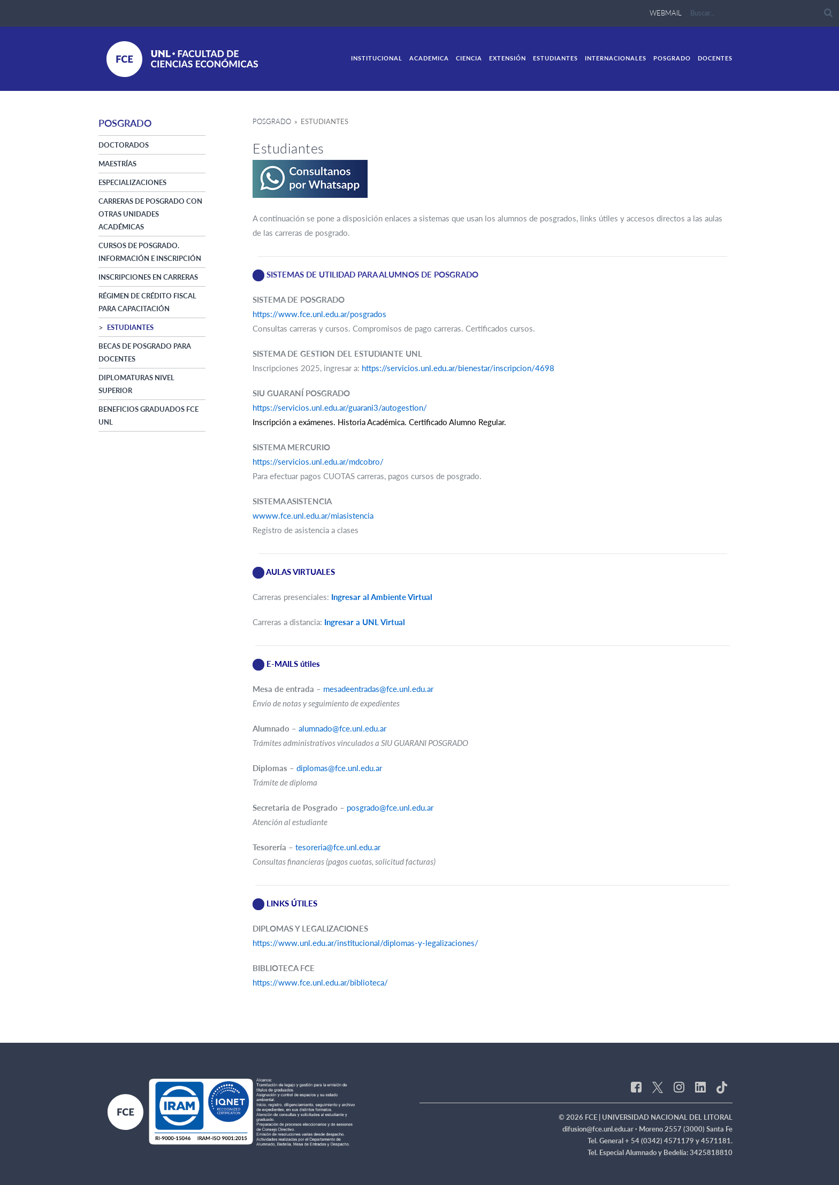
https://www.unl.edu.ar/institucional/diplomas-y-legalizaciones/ (365, 943)
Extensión (507, 58)
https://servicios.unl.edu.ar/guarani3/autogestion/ (340, 407)
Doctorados (123, 145)
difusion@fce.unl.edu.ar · (600, 1129)
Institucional (376, 58)
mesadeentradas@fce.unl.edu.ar (378, 689)
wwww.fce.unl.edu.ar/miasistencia (313, 515)
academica (429, 58)
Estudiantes (555, 58)
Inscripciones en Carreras (148, 277)
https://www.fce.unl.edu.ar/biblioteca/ (320, 982)
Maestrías (117, 163)
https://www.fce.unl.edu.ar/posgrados (319, 314)
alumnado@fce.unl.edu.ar (342, 728)
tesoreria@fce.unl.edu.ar (337, 847)
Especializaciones (132, 182)
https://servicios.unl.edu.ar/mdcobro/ (318, 461)
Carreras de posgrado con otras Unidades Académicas (150, 214)
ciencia (469, 58)
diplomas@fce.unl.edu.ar (339, 768)
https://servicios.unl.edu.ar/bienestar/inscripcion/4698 (458, 368)
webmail (666, 13)
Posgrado (672, 58)
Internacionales (615, 58)
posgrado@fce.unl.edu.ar (390, 807)
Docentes (715, 58)
